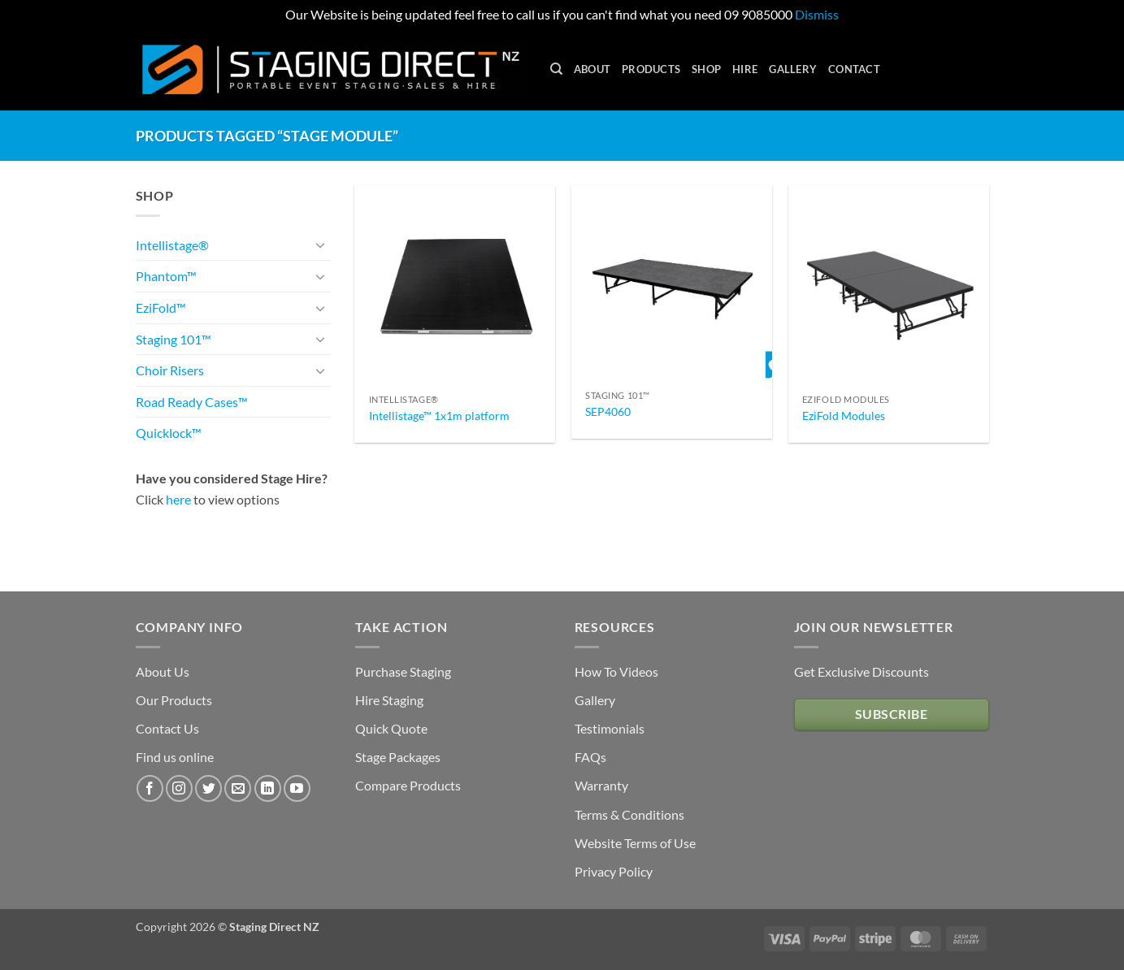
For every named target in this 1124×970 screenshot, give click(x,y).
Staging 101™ (173, 339)
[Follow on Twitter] (208, 788)
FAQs (590, 756)
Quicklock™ (169, 432)
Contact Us (167, 728)
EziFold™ (161, 307)
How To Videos (616, 671)
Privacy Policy (614, 871)
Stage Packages (397, 756)
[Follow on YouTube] (297, 788)
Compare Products (408, 785)
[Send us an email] (237, 788)
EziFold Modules (843, 415)
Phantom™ (166, 276)
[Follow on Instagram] (179, 788)
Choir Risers (170, 370)
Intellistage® (172, 245)
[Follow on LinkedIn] (267, 788)
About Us (162, 671)
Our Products (174, 700)
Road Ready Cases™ (192, 401)
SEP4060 (608, 411)
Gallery (793, 69)
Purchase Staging (403, 671)
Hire (744, 69)
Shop (706, 69)
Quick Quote (391, 728)
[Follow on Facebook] (150, 788)
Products (651, 69)
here (178, 499)
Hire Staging (389, 700)
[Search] (556, 69)
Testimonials (609, 728)
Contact (854, 69)
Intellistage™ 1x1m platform (439, 415)
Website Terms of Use (635, 843)
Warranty (601, 785)
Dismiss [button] (817, 14)
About (592, 69)
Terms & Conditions (629, 814)
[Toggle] (321, 244)
